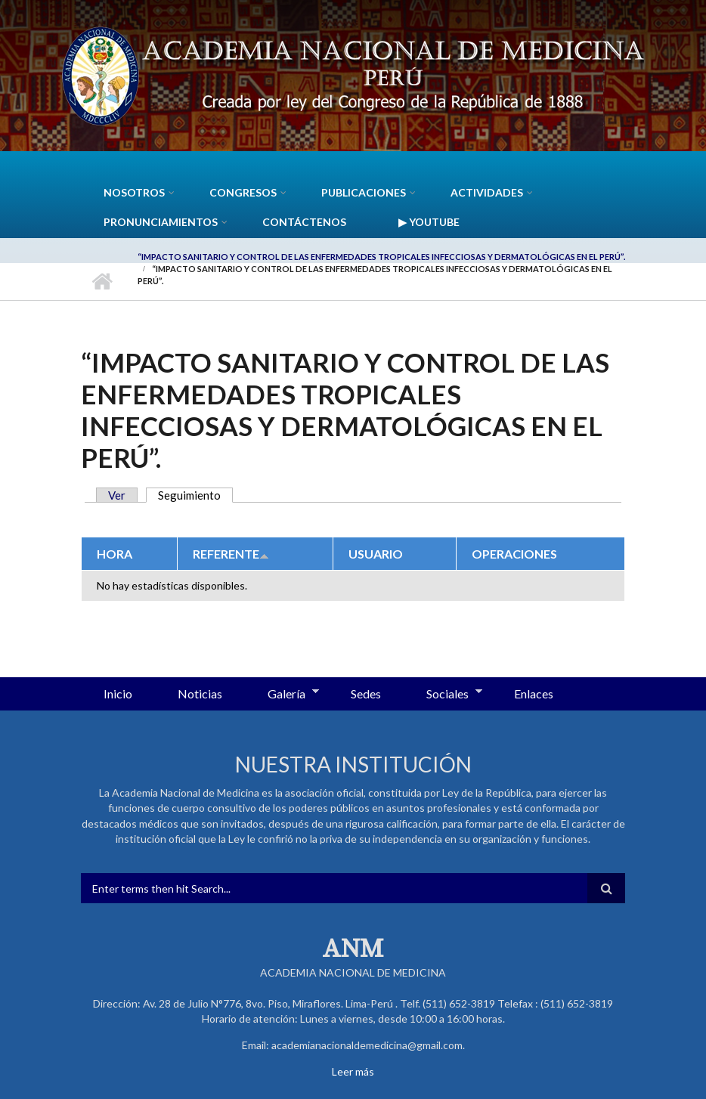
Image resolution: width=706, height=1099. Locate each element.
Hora (114, 553)
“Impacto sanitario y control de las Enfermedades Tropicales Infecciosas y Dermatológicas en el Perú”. (381, 257)
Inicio (101, 281)
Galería (282, 694)
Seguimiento (195, 495)
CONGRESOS (243, 192)
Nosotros (134, 192)
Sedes (366, 693)
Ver (116, 495)
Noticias (200, 693)
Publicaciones (363, 192)
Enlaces (533, 693)
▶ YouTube (429, 221)
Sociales (443, 694)
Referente (231, 553)
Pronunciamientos (161, 221)
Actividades (487, 192)
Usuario (375, 553)
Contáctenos (304, 221)
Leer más (353, 1071)
